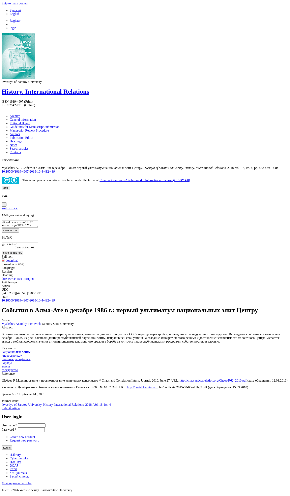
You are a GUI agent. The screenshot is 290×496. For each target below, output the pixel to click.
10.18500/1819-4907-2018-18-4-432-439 (28, 171)
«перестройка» (12, 358)
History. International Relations (45, 91)
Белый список (19, 479)
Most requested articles (16, 485)
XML (6, 187)
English (15, 13)
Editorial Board (20, 123)
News (13, 145)
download (12, 263)
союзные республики (16, 361)
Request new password (24, 443)
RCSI (13, 471)
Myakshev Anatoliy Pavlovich (21, 326)
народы (7, 365)
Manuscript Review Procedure (29, 130)
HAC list (15, 464)
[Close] (4, 204)
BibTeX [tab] (12, 208)
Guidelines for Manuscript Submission (35, 127)
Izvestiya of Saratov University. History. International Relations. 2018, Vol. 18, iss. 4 (56, 407)
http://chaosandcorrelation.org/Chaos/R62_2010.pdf (213, 383)
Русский (15, 10)
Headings (16, 141)
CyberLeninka (19, 460)
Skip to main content (15, 3)
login (13, 28)
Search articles (19, 148)
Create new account (22, 439)
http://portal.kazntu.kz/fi (142, 389)
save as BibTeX (12, 255)
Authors (15, 134)
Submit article (11, 410)
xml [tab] (4, 208)
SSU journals (18, 475)
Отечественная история (18, 281)
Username (9, 427)
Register (15, 20)
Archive (15, 116)
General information (23, 119)
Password (9, 432)
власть (6, 368)
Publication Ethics (21, 137)
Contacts (15, 152)
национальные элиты (16, 354)
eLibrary (15, 457)
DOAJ (14, 468)
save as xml (10, 231)
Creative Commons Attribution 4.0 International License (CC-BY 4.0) (144, 180)
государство (10, 372)
